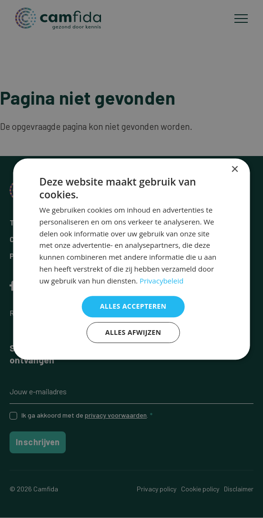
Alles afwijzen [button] (133, 332)
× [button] (234, 169)
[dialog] (131, 259)
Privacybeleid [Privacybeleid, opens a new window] (161, 280)
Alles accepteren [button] (133, 306)
